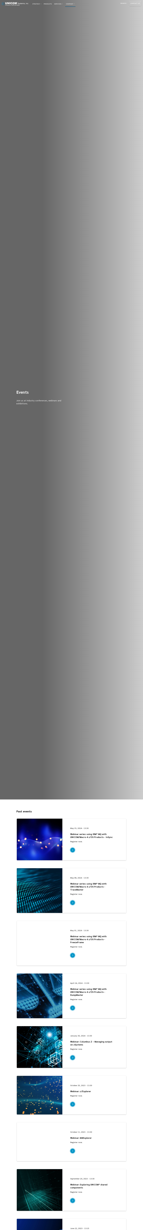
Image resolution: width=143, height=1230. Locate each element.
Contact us (135, 3)
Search (123, 3)
